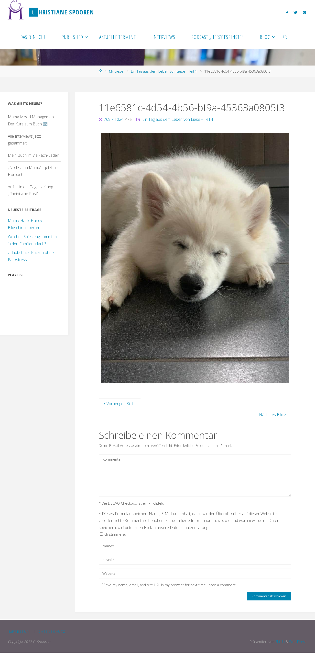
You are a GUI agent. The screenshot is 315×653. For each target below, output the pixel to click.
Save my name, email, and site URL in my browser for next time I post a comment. (168, 585)
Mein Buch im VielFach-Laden (33, 155)
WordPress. (297, 642)
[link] (285, 36)
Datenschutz (52, 631)
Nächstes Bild (273, 414)
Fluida (279, 642)
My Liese (116, 71)
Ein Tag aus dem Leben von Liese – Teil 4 (177, 119)
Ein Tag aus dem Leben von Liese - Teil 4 (164, 71)
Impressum (19, 631)
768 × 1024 (114, 119)
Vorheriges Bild (118, 403)
